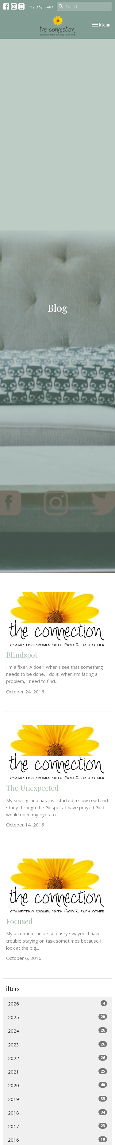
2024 (57, 1030)
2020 (57, 1085)
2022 (57, 1058)
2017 (57, 1126)
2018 (57, 1112)
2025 (57, 1017)
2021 (57, 1071)
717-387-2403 (41, 6)
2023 (57, 1044)
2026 (57, 1003)
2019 (57, 1099)
